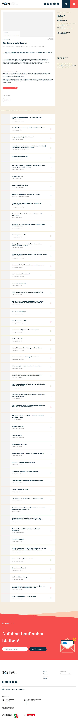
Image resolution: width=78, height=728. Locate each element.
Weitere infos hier (9, 87)
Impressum (63, 671)
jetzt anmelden (38, 649)
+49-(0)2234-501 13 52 (62, 33)
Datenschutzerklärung (65, 673)
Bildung (45, 671)
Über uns (45, 673)
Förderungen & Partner (14, 689)
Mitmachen (46, 676)
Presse (44, 678)
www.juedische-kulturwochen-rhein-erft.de (66, 65)
